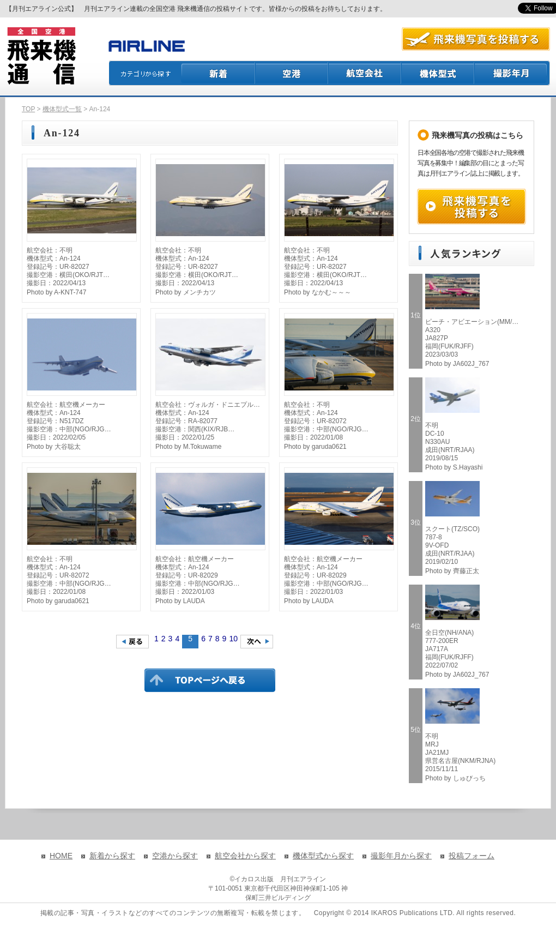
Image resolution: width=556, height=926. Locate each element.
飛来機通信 (40, 56)
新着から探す (112, 855)
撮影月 (512, 73)
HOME (61, 855)
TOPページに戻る (209, 680)
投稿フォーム (471, 855)
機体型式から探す (323, 855)
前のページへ (132, 641)
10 (233, 638)
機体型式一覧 (62, 109)
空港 (292, 73)
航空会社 (365, 73)
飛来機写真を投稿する (471, 207)
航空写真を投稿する (476, 39)
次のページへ (256, 641)
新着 (218, 73)
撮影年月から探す (401, 855)
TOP (28, 109)
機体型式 (438, 73)
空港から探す (175, 855)
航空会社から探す (245, 855)
